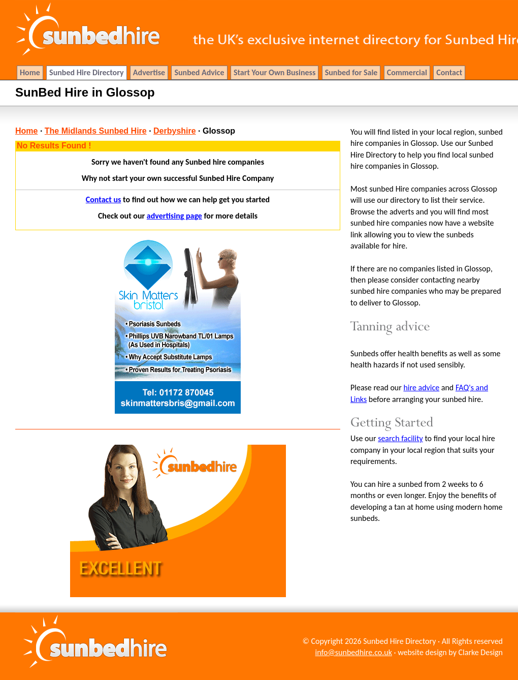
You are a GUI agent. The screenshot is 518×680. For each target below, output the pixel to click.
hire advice (421, 387)
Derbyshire (174, 131)
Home (26, 131)
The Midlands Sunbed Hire (96, 131)
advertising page (174, 216)
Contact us (103, 199)
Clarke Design (481, 652)
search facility (400, 438)
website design (422, 652)
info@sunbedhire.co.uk (353, 652)
